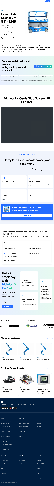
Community (3, 473)
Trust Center (39, 460)
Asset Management (5, 428)
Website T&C (39, 478)
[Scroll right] (51, 338)
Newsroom (39, 426)
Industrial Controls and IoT (6, 423)
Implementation (22, 460)
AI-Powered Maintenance (6, 444)
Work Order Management (6, 441)
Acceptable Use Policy (41, 476)
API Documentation (5, 478)
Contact (20, 463)
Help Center (21, 458)
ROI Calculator (4, 476)
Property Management (23, 428)
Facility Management (23, 433)
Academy (3, 463)
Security (38, 458)
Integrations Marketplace (6, 426)
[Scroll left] (48, 338)
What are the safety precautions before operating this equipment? (34, 80)
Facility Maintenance (5, 436)
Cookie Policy (39, 471)
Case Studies (4, 458)
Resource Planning (5, 449)
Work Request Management (7, 446)
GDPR (38, 473)
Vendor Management (5, 452)
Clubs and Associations (24, 423)
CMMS (2, 418)
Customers (4, 404)
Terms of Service (40, 463)
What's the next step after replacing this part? (29, 76)
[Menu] (52, 1)
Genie (4, 4)
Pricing (17, 404)
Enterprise (11, 404)
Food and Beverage (23, 421)
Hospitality (21, 436)
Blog (2, 465)
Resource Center (4, 460)
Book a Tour (32, 404)
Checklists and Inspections (6, 433)
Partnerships (39, 423)
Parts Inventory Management (7, 431)
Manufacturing (22, 418)
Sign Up (47, 1)
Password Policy (40, 468)
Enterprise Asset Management (7, 421)
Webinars (3, 471)
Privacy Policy (39, 465)
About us (38, 418)
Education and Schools (23, 426)
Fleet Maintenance (23, 431)
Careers (38, 421)
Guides (2, 468)
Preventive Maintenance (6, 439)
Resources (24, 404)
